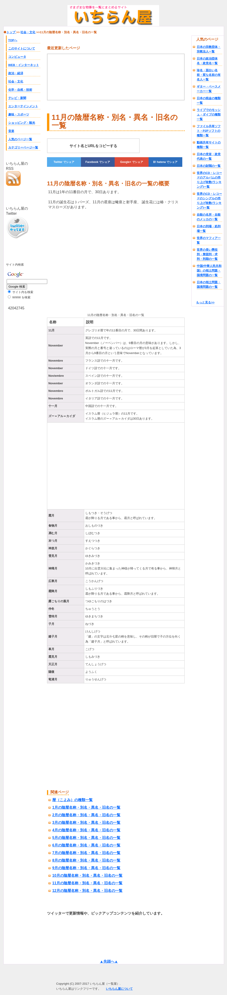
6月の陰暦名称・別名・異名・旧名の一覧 (86, 845)
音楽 (11, 131)
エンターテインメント (23, 106)
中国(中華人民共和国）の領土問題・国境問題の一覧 (209, 270)
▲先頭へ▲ (109, 961)
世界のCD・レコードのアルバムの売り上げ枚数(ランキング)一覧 (209, 179)
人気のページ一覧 (20, 139)
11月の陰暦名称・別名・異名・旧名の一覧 (87, 883)
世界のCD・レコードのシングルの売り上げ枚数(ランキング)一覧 (209, 200)
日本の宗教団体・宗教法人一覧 (209, 49)
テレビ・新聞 (17, 98)
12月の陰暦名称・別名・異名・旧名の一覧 (87, 891)
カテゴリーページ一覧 (23, 147)
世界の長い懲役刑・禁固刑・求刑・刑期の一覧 (207, 254)
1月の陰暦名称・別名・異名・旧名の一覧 (86, 807)
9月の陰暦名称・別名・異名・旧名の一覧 (86, 868)
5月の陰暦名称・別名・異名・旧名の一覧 (86, 838)
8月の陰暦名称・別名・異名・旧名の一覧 (86, 860)
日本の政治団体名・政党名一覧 (207, 61)
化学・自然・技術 (20, 89)
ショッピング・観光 (21, 122)
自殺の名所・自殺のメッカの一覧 (209, 217)
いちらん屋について (119, 988)
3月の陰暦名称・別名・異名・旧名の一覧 (86, 823)
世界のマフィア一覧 (209, 240)
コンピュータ (17, 56)
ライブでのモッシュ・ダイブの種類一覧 (209, 114)
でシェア (64, 162)
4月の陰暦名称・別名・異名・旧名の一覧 (86, 830)
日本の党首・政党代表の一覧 (209, 156)
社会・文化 (15, 81)
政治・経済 (15, 73)
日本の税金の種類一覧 (209, 100)
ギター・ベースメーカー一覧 (209, 89)
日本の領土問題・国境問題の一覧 (209, 284)
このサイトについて (21, 48)
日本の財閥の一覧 (209, 166)
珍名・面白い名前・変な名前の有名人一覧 (209, 75)
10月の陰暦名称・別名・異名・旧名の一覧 (87, 875)
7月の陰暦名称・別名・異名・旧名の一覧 (86, 853)
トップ (11, 32)
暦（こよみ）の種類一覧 (72, 800)
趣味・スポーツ (18, 114)
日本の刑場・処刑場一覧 (209, 229)
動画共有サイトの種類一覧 (209, 145)
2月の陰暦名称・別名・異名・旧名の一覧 (86, 815)
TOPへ (12, 40)
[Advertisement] (85, 260)
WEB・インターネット (23, 65)
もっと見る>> (205, 302)
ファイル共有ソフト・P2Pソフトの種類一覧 (209, 130)
